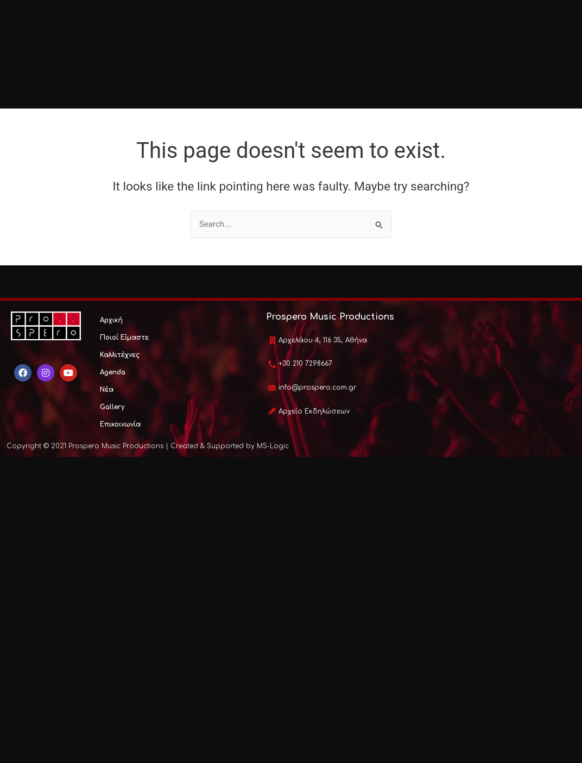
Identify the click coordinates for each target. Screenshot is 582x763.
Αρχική (111, 320)
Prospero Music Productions (330, 317)
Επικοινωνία (120, 424)
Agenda (112, 372)
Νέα (106, 389)
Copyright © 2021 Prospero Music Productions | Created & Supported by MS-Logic (148, 446)
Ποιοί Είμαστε (124, 337)
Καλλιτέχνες (120, 355)
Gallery (112, 407)
